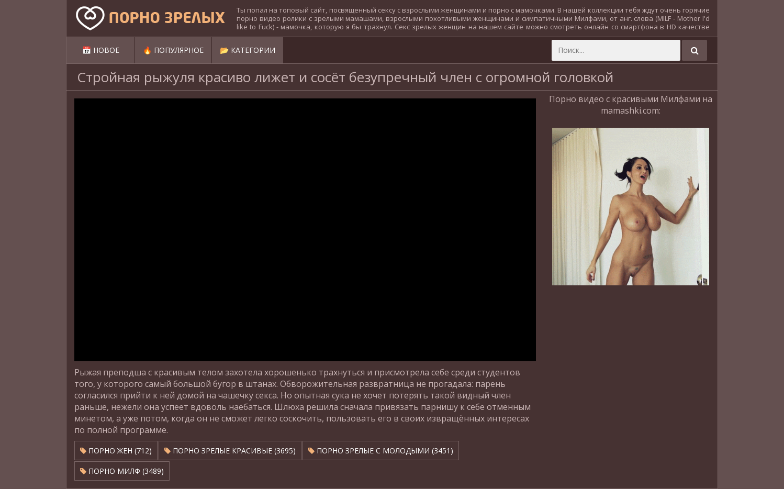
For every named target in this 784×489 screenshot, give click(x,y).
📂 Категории (247, 50)
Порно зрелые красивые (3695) (230, 450)
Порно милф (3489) (122, 471)
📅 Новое (100, 50)
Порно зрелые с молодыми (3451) (380, 450)
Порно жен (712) (116, 450)
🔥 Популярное (173, 50)
